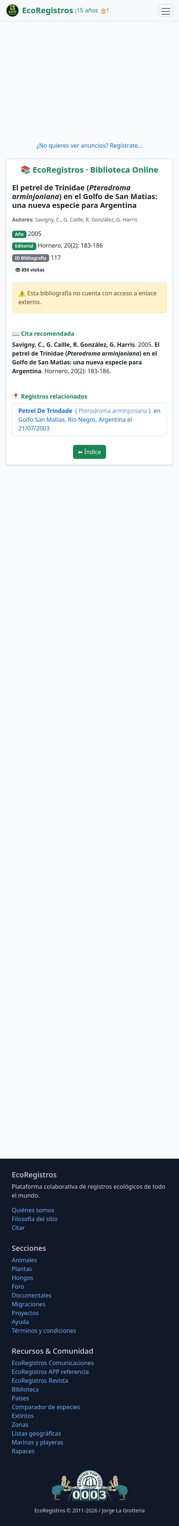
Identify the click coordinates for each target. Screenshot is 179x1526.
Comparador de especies (46, 1407)
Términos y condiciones (44, 1331)
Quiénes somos (33, 1210)
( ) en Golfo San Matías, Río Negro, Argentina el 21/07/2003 (89, 419)
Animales (24, 1260)
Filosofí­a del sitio (35, 1219)
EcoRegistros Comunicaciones (53, 1363)
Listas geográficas (36, 1433)
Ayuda (20, 1322)
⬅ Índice (89, 452)
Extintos (23, 1416)
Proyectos (25, 1313)
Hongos (22, 1278)
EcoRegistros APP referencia (50, 1372)
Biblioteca (25, 1389)
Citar (18, 1228)
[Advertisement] (89, 80)
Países (20, 1398)
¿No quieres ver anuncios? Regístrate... (89, 145)
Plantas (22, 1269)
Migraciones (28, 1304)
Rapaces (23, 1451)
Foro (18, 1286)
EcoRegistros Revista (40, 1380)
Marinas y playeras (37, 1442)
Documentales (31, 1295)
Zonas (20, 1425)
